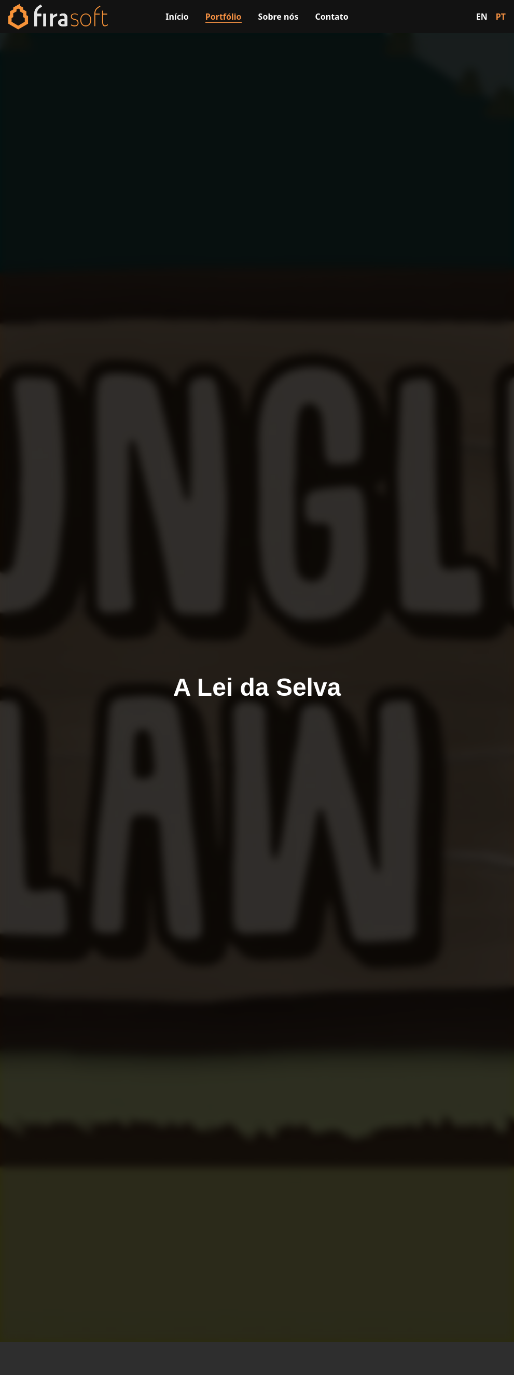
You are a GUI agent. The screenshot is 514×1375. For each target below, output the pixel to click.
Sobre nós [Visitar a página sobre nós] (278, 16)
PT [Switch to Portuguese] (501, 16)
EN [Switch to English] (482, 16)
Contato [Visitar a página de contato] (332, 16)
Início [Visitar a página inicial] (176, 16)
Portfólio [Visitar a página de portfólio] (223, 16)
